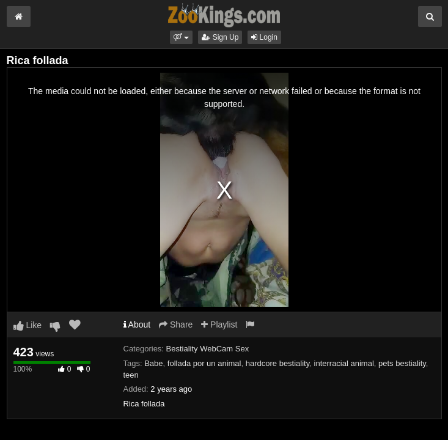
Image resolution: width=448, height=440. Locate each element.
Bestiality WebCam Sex (207, 348)
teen (131, 375)
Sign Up (220, 37)
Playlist (219, 324)
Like (27, 325)
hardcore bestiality (278, 363)
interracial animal (344, 363)
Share (176, 324)
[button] (181, 37)
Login (264, 37)
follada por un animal (204, 363)
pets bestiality (402, 363)
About (137, 324)
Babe (153, 363)
